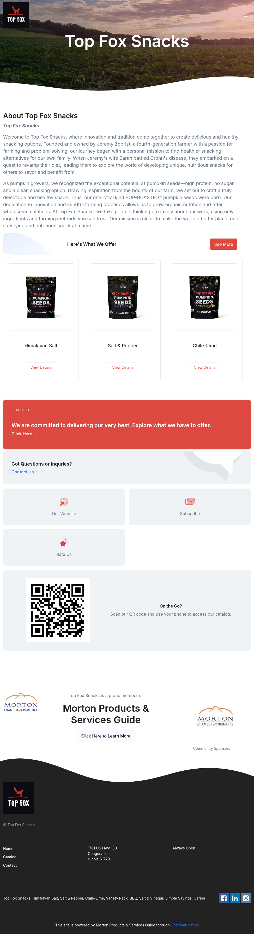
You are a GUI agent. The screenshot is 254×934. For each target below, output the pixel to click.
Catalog (9, 857)
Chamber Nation (185, 925)
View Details (40, 367)
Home (8, 848)
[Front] (17, 15)
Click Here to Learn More (105, 736)
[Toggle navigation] (246, 15)
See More (223, 244)
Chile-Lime (205, 345)
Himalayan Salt (41, 345)
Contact (10, 865)
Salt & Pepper (123, 345)
